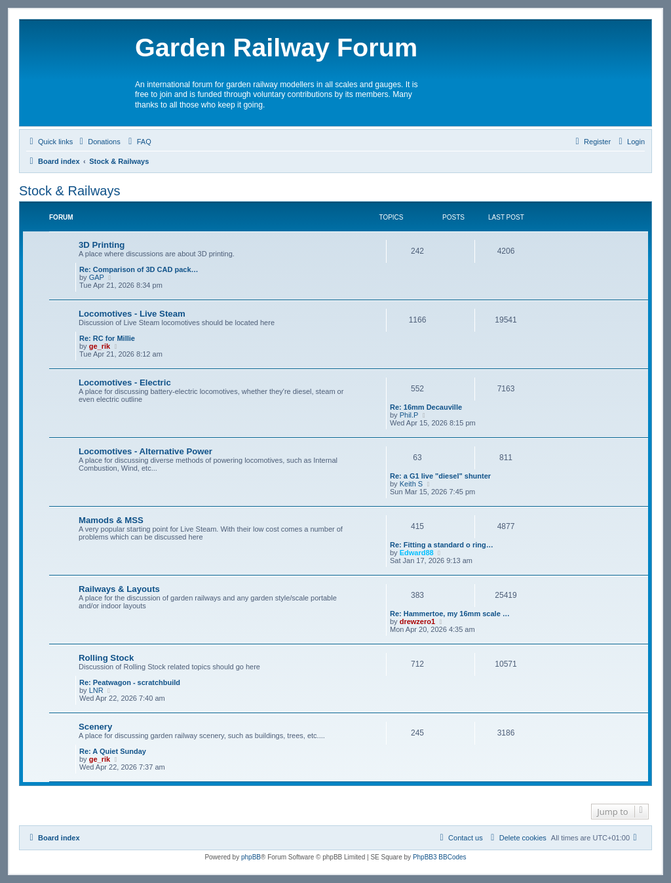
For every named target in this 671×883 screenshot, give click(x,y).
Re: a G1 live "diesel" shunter (440, 476)
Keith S (411, 484)
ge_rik (99, 346)
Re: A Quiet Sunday (112, 751)
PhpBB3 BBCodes (440, 857)
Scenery (95, 727)
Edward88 (417, 553)
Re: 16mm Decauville (426, 407)
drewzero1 (417, 621)
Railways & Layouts (119, 589)
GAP (96, 277)
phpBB (251, 857)
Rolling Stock (106, 658)
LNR (96, 690)
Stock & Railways (70, 191)
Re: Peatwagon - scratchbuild (129, 682)
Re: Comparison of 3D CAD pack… (139, 269)
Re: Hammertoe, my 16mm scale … (450, 614)
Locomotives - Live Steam (132, 314)
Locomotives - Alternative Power (145, 451)
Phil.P (409, 415)
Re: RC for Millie (107, 338)
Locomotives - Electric (125, 382)
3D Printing (102, 245)
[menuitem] (98, 141)
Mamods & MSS (111, 520)
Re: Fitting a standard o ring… (441, 545)
